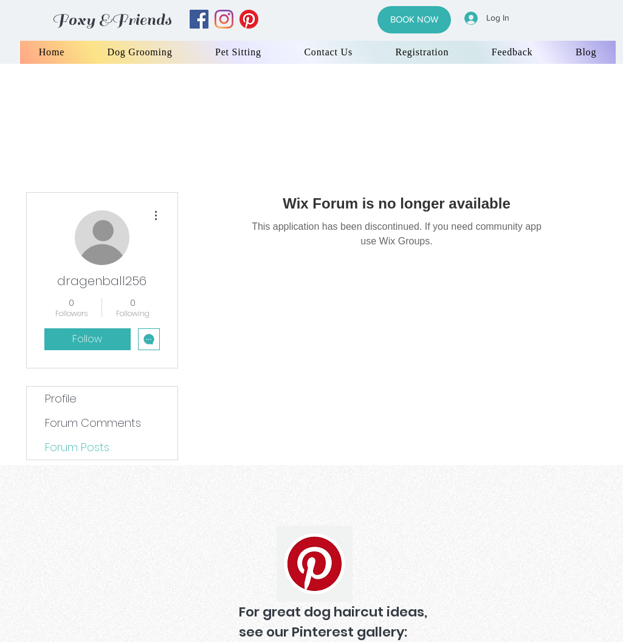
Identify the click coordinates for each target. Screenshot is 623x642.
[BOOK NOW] (414, 19)
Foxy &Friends (111, 19)
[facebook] (199, 19)
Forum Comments (93, 422)
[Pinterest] (315, 564)
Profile (61, 398)
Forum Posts (77, 447)
